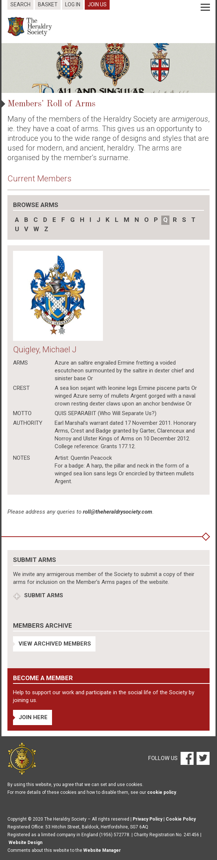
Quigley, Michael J (45, 349)
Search (20, 4)
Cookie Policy (181, 819)
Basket (48, 4)
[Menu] (205, 7)
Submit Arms (43, 595)
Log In (72, 4)
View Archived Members (55, 643)
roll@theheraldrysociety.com (117, 511)
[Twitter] (202, 758)
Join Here (33, 717)
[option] (108, 68)
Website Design (25, 842)
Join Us (97, 4)
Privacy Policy (147, 819)
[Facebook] (187, 758)
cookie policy (161, 792)
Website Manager (102, 850)
